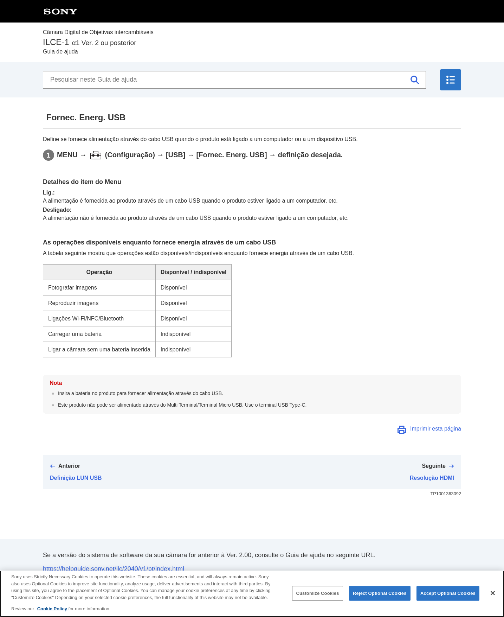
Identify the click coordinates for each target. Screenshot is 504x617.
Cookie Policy (53, 613)
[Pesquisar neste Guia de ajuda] (234, 80)
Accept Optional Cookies (448, 597)
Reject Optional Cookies (380, 597)
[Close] (492, 597)
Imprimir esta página (435, 429)
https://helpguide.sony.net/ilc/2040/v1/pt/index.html (113, 568)
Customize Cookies (317, 597)
